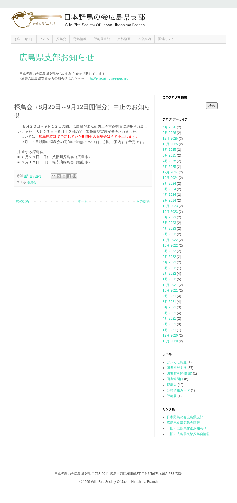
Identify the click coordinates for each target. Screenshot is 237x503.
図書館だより (177, 368)
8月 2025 (169, 150)
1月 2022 (169, 279)
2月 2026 (169, 133)
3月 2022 (169, 268)
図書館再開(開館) (179, 373)
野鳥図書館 (102, 39)
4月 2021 (169, 319)
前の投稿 (143, 201)
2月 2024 (169, 200)
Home (44, 39)
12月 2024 (170, 172)
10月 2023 (170, 212)
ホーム (83, 201)
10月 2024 (170, 178)
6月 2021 (169, 307)
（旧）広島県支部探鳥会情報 (188, 434)
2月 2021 (169, 324)
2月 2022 (169, 274)
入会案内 (144, 39)
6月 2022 (169, 257)
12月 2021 (170, 285)
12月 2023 (170, 206)
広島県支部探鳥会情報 (183, 423)
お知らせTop (24, 39)
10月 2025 (170, 144)
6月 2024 (169, 189)
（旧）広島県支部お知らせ (186, 428)
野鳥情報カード (178, 390)
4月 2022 (169, 262)
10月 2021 (170, 290)
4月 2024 (169, 195)
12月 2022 (170, 240)
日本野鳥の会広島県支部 (185, 417)
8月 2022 (169, 251)
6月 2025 (169, 155)
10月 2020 (170, 341)
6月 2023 (169, 223)
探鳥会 (61, 39)
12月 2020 (170, 335)
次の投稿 (22, 201)
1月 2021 (169, 330)
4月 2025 (169, 161)
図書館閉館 (175, 379)
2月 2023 (169, 234)
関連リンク (166, 39)
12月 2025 (170, 139)
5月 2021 (169, 313)
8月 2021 (169, 302)
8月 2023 (169, 217)
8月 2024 (169, 184)
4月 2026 (169, 127)
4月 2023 (169, 229)
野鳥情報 (80, 39)
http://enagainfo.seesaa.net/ (107, 78)
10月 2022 (170, 245)
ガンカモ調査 (177, 362)
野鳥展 (172, 396)
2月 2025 (169, 167)
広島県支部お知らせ (57, 57)
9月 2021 (169, 296)
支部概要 (124, 39)
